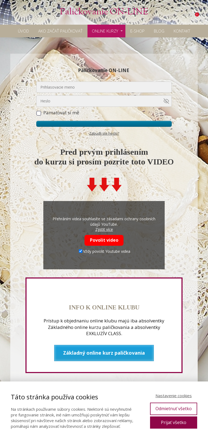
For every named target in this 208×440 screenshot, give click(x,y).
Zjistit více (104, 229)
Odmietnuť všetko (173, 409)
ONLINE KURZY (105, 31)
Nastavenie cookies (173, 395)
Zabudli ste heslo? (104, 133)
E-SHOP (137, 31)
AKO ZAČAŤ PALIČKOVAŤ (60, 31)
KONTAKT (182, 31)
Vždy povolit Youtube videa (104, 251)
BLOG (159, 31)
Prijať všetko (173, 422)
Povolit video (104, 240)
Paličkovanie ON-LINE (104, 12)
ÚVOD (23, 31)
